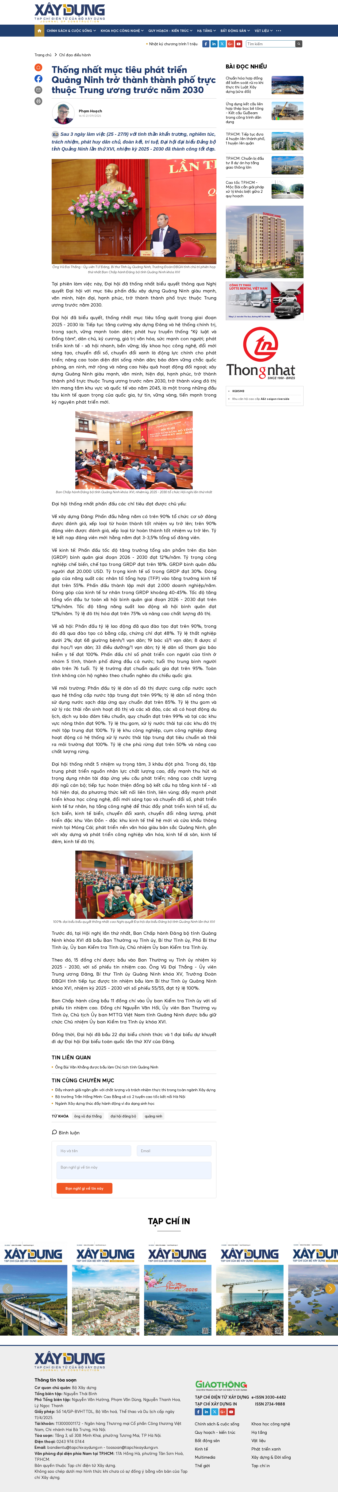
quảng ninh (153, 1116)
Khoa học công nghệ (122, 31)
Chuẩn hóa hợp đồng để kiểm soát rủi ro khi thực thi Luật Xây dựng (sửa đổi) (244, 85)
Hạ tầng (206, 31)
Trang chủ (43, 55)
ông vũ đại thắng (88, 1116)
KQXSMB (238, 391)
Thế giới (202, 1465)
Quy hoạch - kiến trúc (170, 31)
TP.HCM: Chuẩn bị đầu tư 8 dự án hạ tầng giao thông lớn (245, 163)
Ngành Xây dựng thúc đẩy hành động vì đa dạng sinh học (104, 1103)
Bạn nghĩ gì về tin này (84, 1188)
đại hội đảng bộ (123, 1116)
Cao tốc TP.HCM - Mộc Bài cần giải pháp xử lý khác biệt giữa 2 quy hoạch (245, 189)
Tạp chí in (260, 1465)
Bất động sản (235, 31)
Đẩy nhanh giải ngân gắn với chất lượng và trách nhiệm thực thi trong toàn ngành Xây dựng (135, 1089)
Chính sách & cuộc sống (71, 31)
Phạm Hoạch (90, 111)
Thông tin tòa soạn (56, 1380)
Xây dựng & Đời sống (271, 1457)
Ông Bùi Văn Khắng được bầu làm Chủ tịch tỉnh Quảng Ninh (106, 1067)
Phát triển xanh (266, 1449)
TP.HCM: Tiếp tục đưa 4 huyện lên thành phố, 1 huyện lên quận (245, 138)
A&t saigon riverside (275, 399)
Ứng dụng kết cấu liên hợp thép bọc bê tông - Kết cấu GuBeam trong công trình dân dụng (244, 113)
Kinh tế (201, 1449)
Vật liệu (264, 31)
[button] (278, 31)
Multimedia (205, 1457)
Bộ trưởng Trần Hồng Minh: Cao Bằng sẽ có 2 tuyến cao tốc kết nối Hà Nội (120, 1096)
